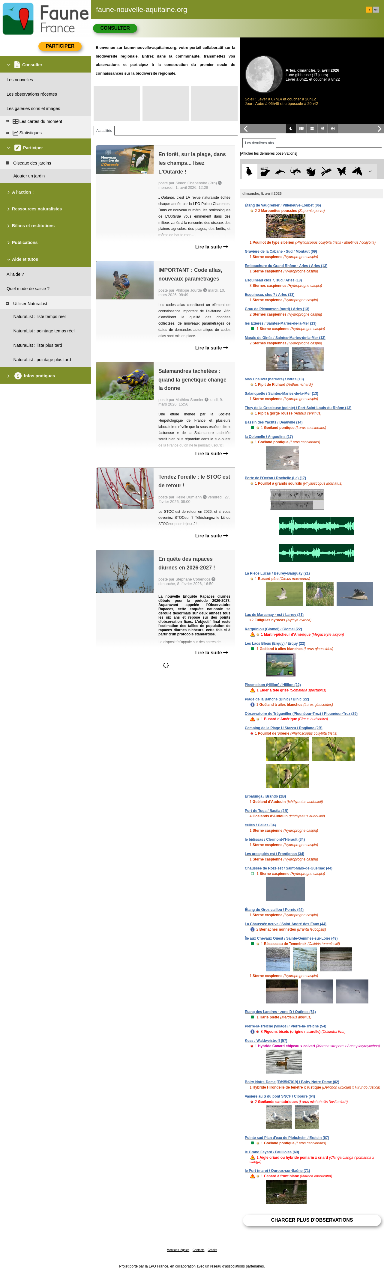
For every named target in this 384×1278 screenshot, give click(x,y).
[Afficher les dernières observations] (268, 153)
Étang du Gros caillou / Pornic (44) (274, 910)
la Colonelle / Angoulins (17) (269, 437)
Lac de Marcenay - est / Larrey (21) (274, 615)
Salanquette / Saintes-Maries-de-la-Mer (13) (281, 393)
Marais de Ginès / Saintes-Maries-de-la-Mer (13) (285, 338)
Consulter (115, 28)
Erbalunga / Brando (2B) (265, 796)
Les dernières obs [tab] (259, 143)
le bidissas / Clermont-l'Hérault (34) (275, 839)
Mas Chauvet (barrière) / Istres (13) (274, 379)
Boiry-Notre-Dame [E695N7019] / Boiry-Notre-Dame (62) (292, 1082)
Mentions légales (178, 1250)
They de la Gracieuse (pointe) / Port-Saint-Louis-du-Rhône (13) (298, 408)
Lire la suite (211, 246)
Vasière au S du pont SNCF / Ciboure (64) (280, 1096)
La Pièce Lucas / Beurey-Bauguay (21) (277, 573)
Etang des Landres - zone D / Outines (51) (280, 1012)
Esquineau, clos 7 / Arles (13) (270, 295)
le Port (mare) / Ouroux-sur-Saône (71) (277, 1171)
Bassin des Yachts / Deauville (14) (274, 422)
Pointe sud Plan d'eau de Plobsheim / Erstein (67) (287, 1138)
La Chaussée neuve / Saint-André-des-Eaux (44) (285, 924)
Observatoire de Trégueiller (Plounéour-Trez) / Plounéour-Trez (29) (301, 714)
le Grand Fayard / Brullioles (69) (272, 1152)
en (375, 9)
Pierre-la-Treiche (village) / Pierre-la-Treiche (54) (285, 1026)
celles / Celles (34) (260, 825)
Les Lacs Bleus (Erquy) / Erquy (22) (275, 643)
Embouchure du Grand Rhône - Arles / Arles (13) (286, 266)
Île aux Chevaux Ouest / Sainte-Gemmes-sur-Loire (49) (291, 938)
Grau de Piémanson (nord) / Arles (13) (277, 309)
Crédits (212, 1250)
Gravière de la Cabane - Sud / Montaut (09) (281, 251)
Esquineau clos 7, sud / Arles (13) (273, 280)
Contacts (198, 1250)
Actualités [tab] (104, 131)
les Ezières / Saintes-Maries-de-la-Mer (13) (280, 323)
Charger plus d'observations (312, 1220)
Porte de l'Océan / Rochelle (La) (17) (275, 478)
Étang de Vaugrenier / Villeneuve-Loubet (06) (283, 205)
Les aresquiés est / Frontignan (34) (274, 854)
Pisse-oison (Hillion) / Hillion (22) (273, 685)
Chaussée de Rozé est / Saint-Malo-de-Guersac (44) (288, 868)
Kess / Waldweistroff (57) (266, 1041)
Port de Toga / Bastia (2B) (266, 811)
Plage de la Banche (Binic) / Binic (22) (277, 699)
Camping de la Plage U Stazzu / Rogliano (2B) (283, 728)
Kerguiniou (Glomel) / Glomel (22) (273, 629)
